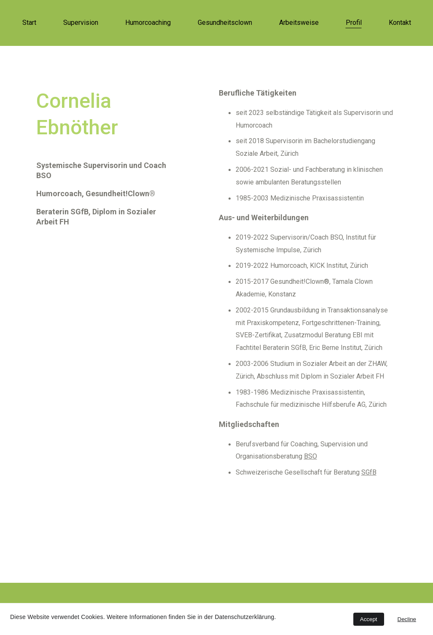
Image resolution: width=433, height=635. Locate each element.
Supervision (80, 23)
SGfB (369, 472)
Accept (368, 619)
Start (29, 23)
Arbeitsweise (299, 23)
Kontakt (400, 23)
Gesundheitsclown (225, 23)
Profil (354, 23)
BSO (310, 456)
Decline (407, 619)
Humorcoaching (148, 23)
